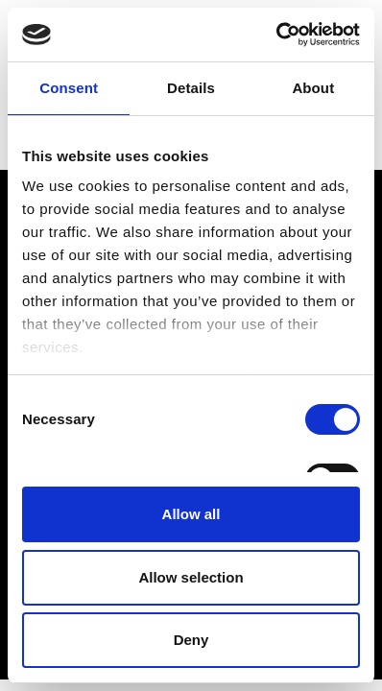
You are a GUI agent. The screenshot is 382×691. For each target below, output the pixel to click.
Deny (191, 639)
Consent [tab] (68, 88)
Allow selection (190, 577)
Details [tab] (191, 88)
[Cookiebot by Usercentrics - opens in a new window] (276, 34)
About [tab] (313, 88)
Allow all (191, 514)
